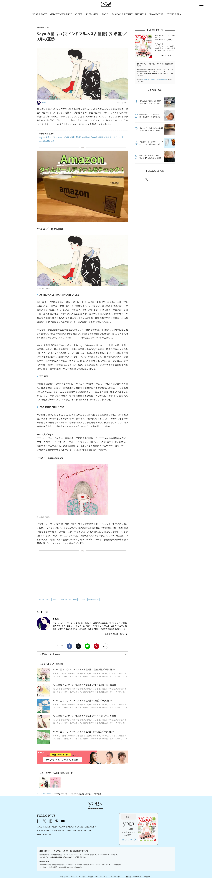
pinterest (163, 179)
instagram (154, 179)
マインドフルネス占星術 (69, 599)
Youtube (170, 179)
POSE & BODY (39, 14)
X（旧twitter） (78, 646)
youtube (97, 810)
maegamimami (94, 599)
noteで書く (105, 646)
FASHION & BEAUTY (122, 14)
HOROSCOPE (156, 14)
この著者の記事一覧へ (114, 634)
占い (55, 599)
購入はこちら (166, 55)
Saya (83, 599)
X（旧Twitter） (79, 810)
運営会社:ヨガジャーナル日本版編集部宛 (154, 79)
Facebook (69, 646)
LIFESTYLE (140, 14)
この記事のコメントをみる (49, 654)
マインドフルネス (44, 599)
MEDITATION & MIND (61, 14)
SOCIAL (78, 14)
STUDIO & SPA (173, 14)
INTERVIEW (92, 14)
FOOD (105, 14)
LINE (87, 646)
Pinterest (96, 646)
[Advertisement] (82, 572)
